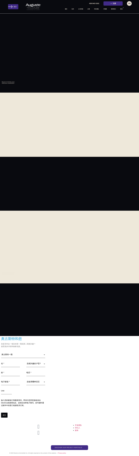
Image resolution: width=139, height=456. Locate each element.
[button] (13, 6)
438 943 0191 (94, 3)
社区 (73, 9)
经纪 (121, 9)
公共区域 (80, 9)
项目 (66, 9)
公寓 (88, 9)
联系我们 (113, 9)
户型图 (105, 9)
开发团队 (96, 9)
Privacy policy (62, 452)
